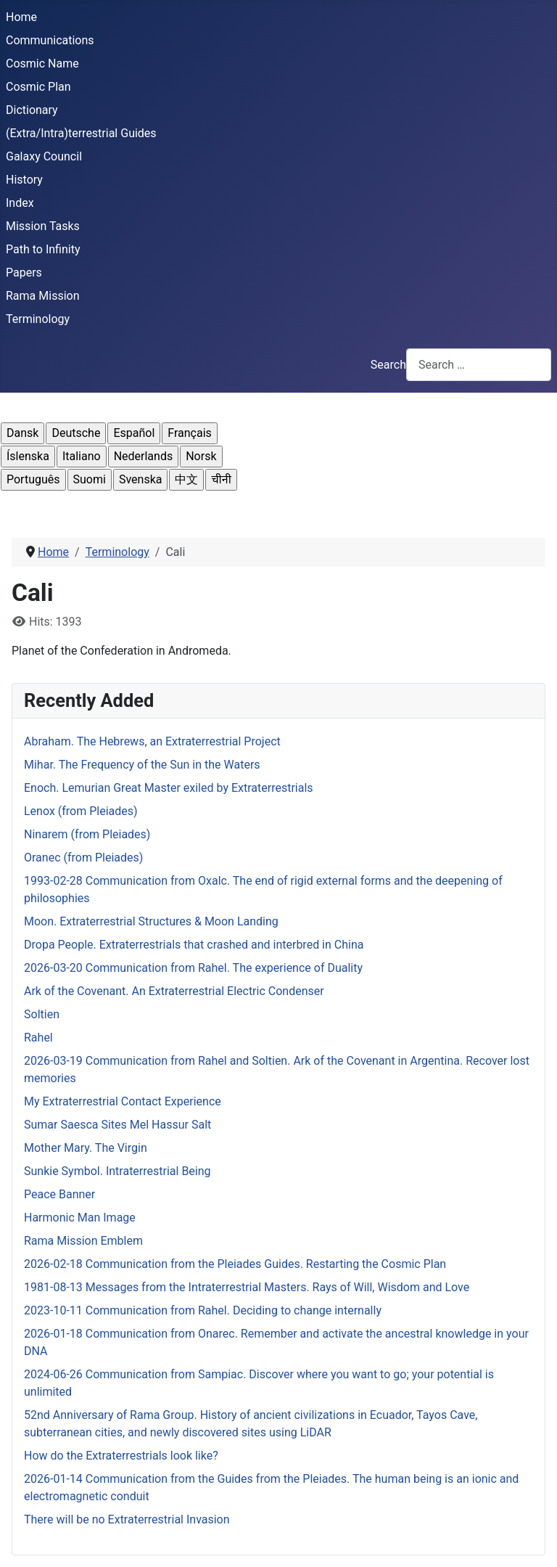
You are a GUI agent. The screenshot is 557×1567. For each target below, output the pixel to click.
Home (21, 17)
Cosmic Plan (38, 87)
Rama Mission (43, 296)
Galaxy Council (44, 156)
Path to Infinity (43, 249)
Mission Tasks (43, 226)
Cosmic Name (42, 63)
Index (20, 203)
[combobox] (478, 364)
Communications (50, 40)
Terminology (38, 319)
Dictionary (32, 110)
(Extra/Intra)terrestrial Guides (81, 133)
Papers (24, 272)
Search (388, 365)
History (24, 180)
